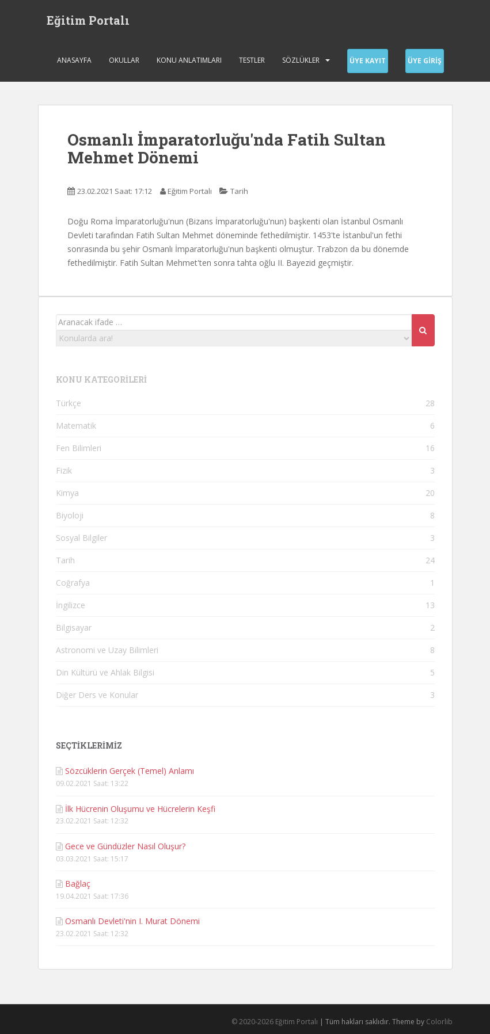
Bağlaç (77, 883)
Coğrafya (73, 582)
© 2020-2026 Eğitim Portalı (274, 1022)
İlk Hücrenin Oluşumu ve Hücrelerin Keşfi (140, 808)
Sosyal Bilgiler (81, 537)
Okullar (124, 60)
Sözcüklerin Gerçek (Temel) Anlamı (129, 770)
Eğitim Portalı (88, 20)
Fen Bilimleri (78, 447)
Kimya (67, 492)
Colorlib (439, 1022)
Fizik (64, 470)
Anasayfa (74, 60)
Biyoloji (69, 515)
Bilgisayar (74, 627)
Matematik (76, 425)
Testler (252, 60)
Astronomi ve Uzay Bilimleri (107, 649)
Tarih (239, 191)
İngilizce (70, 605)
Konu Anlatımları (189, 60)
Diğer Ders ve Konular (97, 694)
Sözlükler (301, 60)
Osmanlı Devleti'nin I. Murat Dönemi (132, 920)
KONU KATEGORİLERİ (101, 379)
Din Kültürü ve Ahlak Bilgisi (105, 672)
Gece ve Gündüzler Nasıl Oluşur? (125, 846)
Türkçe (68, 403)
